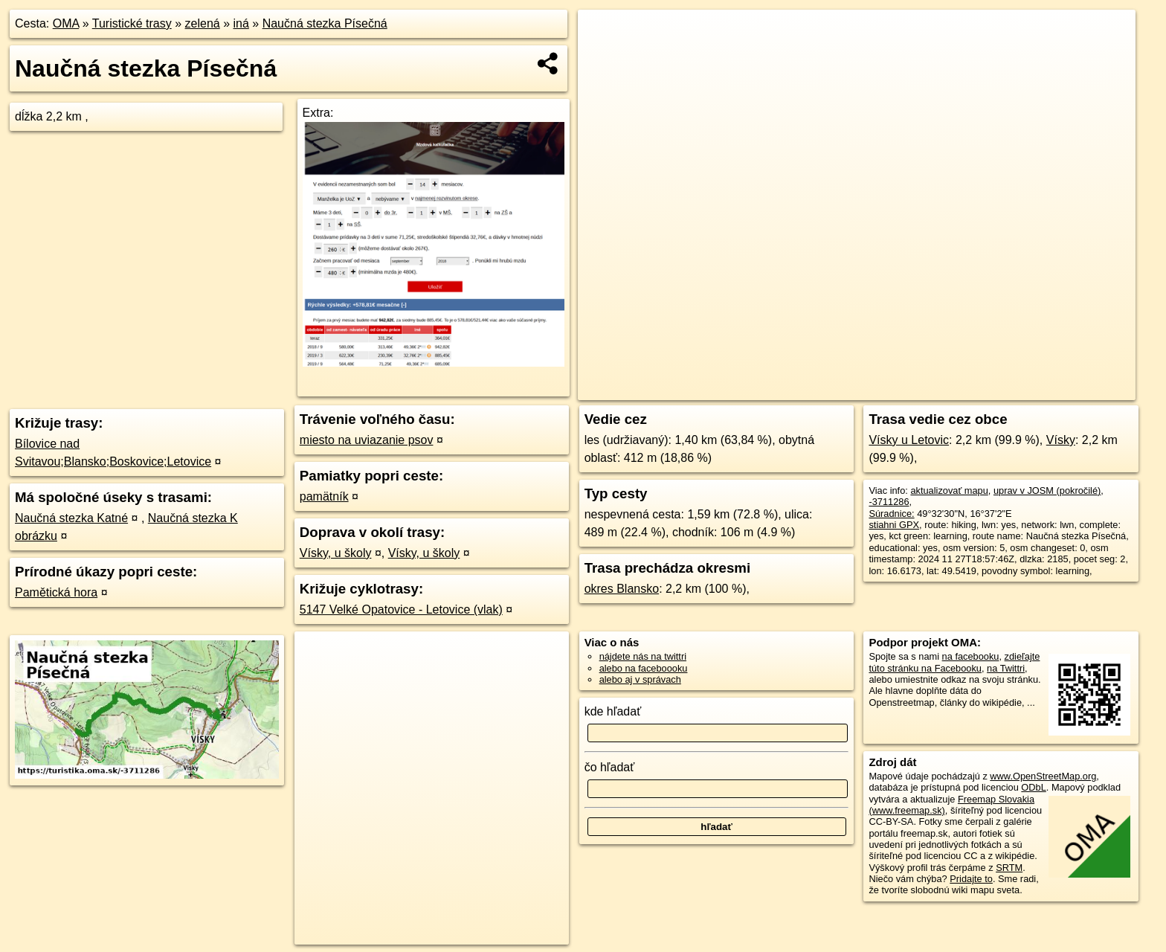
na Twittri (1006, 668)
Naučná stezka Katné (71, 518)
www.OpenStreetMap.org (1043, 776)
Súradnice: (891, 513)
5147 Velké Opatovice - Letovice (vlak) (401, 609)
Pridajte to (971, 878)
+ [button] (603, 35)
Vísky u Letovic (909, 440)
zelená (202, 23)
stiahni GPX (894, 524)
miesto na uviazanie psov (367, 440)
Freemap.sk (954, 389)
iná (240, 23)
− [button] (603, 58)
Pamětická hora (56, 592)
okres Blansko (622, 588)
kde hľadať (613, 711)
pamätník (324, 496)
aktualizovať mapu (949, 490)
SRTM (1009, 867)
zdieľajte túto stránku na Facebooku (954, 662)
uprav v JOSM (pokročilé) (1047, 490)
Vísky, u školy (336, 553)
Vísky (1060, 440)
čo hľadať (609, 767)
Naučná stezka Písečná (324, 23)
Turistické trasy (132, 23)
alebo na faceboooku (643, 668)
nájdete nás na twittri (642, 656)
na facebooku (970, 656)
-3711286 (889, 501)
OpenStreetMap (877, 389)
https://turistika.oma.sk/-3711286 (1067, 389)
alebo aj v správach (640, 679)
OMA (66, 23)
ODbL (1033, 787)
